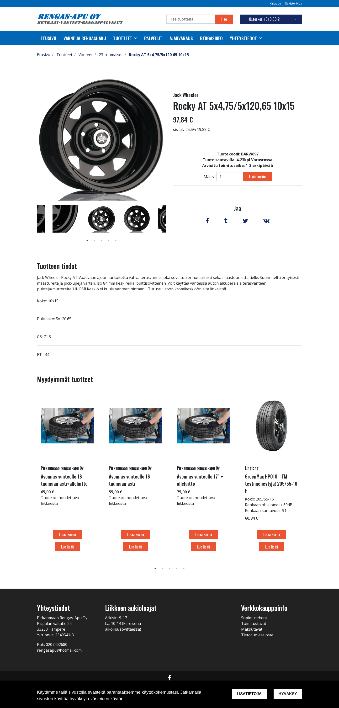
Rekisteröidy (293, 3)
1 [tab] (87, 240)
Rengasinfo (211, 38)
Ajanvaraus (181, 38)
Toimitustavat (253, 623)
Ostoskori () (264, 19)
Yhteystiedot (243, 38)
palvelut (153, 38)
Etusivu (48, 38)
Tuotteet (122, 38)
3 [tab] (101, 240)
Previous (33, 225)
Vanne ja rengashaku (85, 38)
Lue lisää (67, 547)
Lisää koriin (257, 177)
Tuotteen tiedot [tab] (57, 266)
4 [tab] (108, 240)
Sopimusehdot (254, 617)
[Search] (190, 19)
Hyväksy (288, 694)
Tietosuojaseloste (257, 635)
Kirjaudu (276, 3)
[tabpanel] (102, 218)
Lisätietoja (249, 694)
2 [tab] (94, 240)
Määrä (209, 176)
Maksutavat (251, 629)
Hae (224, 19)
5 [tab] (115, 240)
